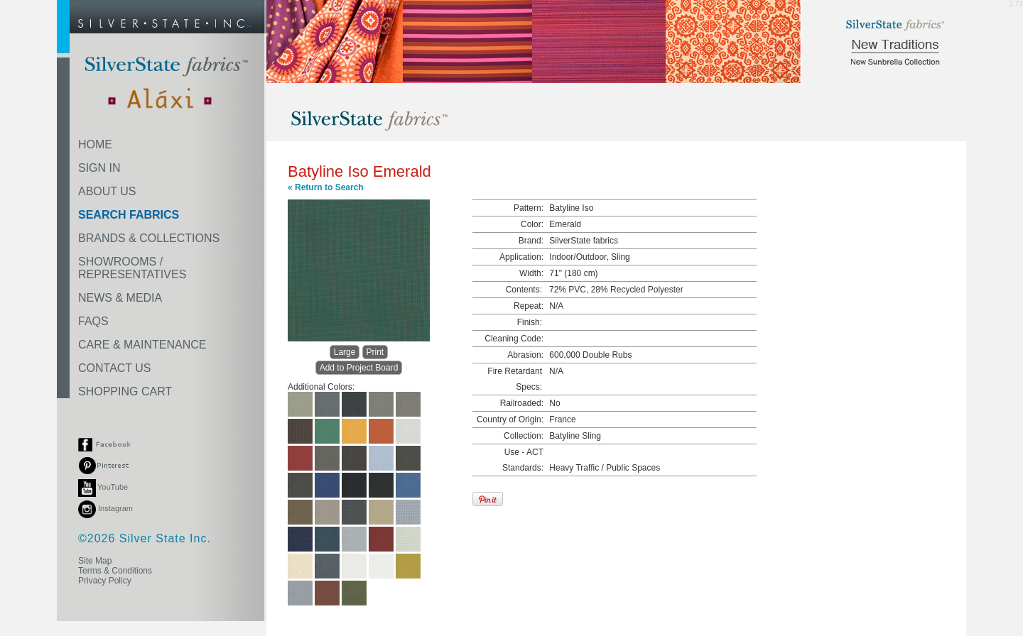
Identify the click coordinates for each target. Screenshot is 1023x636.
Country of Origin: (510, 419)
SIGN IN (99, 168)
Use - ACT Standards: (522, 460)
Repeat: (528, 306)
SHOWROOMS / (132, 268)
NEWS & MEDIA (120, 298)
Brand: (531, 241)
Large (345, 352)
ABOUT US (107, 191)
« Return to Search (326, 187)
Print (375, 352)
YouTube (103, 487)
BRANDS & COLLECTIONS (149, 238)
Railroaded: (521, 403)
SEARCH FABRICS (128, 215)
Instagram (105, 508)
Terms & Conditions (115, 571)
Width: (531, 273)
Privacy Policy (104, 581)
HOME (95, 144)
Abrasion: (525, 355)
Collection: (523, 436)
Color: (532, 224)
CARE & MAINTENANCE (142, 345)
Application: (521, 257)
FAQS (93, 321)
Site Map (95, 561)
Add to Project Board (359, 368)
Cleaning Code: (514, 339)
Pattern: (528, 208)
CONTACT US (114, 368)
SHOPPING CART (125, 391)
